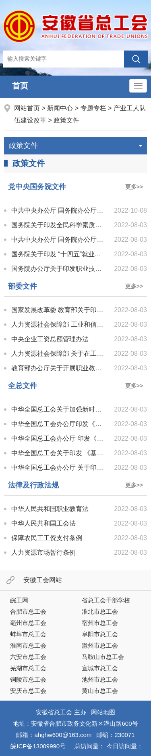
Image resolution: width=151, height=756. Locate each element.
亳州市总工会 (28, 622)
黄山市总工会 (100, 690)
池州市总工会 (100, 679)
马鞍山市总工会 (103, 656)
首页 (20, 85)
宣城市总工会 (100, 668)
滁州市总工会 (100, 645)
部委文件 (22, 286)
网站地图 (103, 712)
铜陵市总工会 (28, 679)
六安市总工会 (28, 656)
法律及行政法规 (33, 485)
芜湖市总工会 (28, 668)
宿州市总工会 (100, 622)
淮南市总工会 (28, 645)
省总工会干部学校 (106, 600)
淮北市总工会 (100, 611)
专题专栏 (93, 108)
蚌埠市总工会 (28, 634)
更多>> (134, 187)
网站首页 (27, 108)
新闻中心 (60, 108)
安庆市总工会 (28, 690)
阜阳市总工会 (100, 634)
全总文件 (22, 386)
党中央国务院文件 (37, 187)
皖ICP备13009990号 (38, 746)
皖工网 (19, 600)
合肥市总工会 (28, 611)
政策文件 (66, 120)
